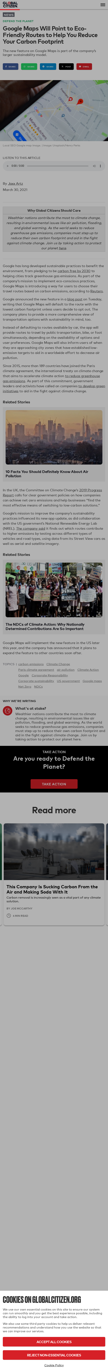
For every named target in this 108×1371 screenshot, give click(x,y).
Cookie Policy (54, 1365)
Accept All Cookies (54, 1341)
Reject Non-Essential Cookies (54, 1355)
